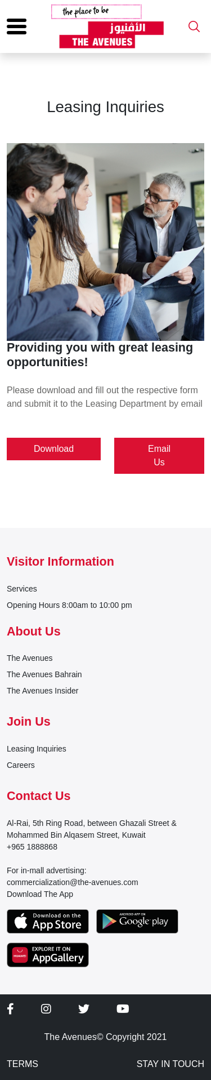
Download (54, 449)
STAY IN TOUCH (170, 1064)
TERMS (22, 1064)
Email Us (159, 455)
